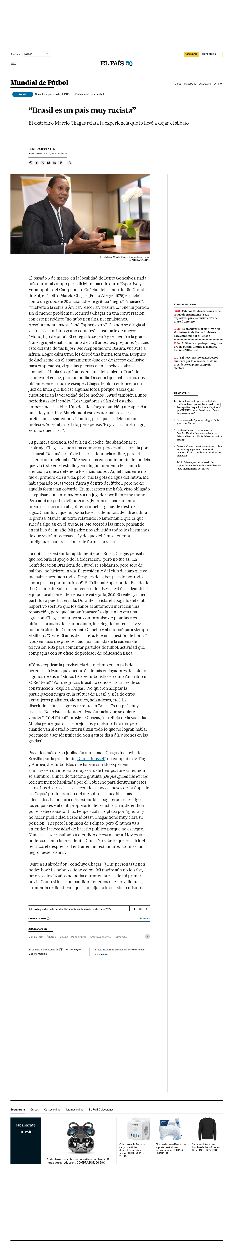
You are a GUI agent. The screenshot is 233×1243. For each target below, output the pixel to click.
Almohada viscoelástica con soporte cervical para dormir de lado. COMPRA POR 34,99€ (171, 1149)
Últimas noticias (185, 304)
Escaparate (17, 1109)
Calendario (205, 84)
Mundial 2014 (36, 936)
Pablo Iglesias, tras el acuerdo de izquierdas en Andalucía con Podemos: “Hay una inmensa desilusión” (199, 465)
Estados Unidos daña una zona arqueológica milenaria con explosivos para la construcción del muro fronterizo (197, 316)
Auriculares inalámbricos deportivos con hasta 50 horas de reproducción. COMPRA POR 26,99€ (78, 1161)
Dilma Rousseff (91, 758)
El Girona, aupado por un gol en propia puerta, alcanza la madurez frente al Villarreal (198, 347)
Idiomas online (74, 1109)
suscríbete (191, 54)
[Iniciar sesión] (211, 54)
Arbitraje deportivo (100, 936)
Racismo (63, 936)
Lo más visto (182, 393)
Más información (38, 953)
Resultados (190, 84)
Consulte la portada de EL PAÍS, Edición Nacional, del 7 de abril (69, 94)
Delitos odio (120, 936)
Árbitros (51, 936)
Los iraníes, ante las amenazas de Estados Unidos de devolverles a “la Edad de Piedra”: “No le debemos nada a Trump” (199, 435)
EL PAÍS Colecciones (101, 1109)
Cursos (35, 1109)
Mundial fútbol (79, 936)
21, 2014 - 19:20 (55, 154)
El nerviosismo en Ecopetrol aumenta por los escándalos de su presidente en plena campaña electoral (196, 363)
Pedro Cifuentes (41, 149)
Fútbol (177, 84)
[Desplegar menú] (13, 63)
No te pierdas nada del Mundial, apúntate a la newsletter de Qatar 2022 (72, 909)
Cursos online (52, 1109)
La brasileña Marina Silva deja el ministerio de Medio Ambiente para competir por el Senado (197, 332)
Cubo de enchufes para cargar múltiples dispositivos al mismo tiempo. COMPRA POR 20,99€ (132, 1150)
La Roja (218, 84)
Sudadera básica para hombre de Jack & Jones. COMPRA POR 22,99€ (206, 1147)
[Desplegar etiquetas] (147, 936)
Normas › (145, 918)
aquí (105, 953)
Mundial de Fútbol (39, 83)
